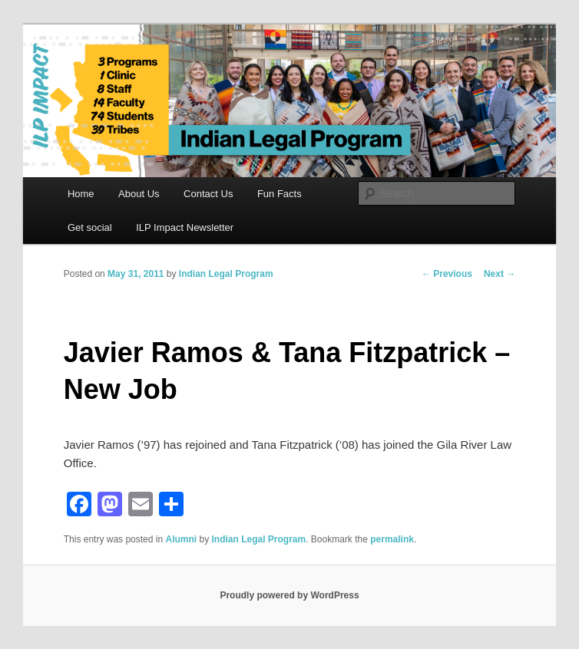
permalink (392, 539)
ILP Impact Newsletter (184, 227)
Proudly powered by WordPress (289, 595)
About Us (138, 193)
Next (499, 273)
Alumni (181, 539)
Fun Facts (279, 193)
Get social (90, 227)
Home (81, 193)
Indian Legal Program (226, 273)
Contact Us (208, 193)
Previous (447, 273)
